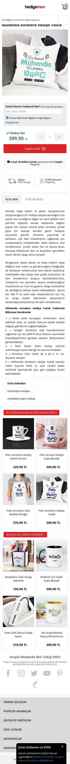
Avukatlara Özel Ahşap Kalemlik (18, 578)
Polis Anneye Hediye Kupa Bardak (52, 456)
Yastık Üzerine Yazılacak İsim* (22, 106)
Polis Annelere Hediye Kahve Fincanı (18, 456)
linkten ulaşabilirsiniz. (42, 760)
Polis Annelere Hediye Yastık (51, 512)
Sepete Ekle (35, 149)
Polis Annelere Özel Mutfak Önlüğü (18, 512)
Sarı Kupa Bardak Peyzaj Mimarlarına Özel (51, 634)
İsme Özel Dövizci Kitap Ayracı (18, 634)
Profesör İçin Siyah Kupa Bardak (51, 578)
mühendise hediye (18, 391)
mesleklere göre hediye (21, 398)
